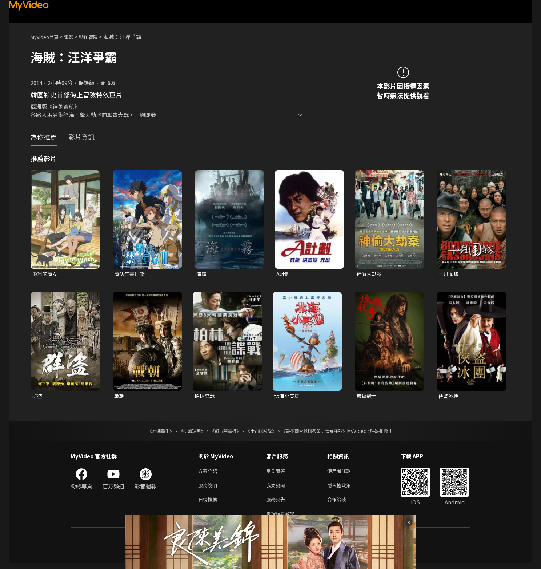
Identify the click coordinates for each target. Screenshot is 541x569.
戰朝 (119, 397)
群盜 (37, 397)
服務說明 (209, 488)
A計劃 (283, 274)
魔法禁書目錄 (130, 274)
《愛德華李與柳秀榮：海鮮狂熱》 (323, 432)
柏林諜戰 (205, 397)
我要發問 (277, 488)
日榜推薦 (209, 503)
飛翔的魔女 (45, 274)
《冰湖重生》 (148, 432)
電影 (74, 36)
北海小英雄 (287, 397)
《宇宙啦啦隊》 (262, 432)
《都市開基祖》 (222, 432)
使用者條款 (345, 473)
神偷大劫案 (370, 274)
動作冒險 (96, 36)
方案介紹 (209, 473)
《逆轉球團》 (183, 432)
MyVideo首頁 (47, 36)
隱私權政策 (345, 488)
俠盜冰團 (449, 397)
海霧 (201, 274)
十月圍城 (449, 274)
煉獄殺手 (367, 397)
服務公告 (277, 503)
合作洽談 (342, 503)
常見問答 (277, 473)
